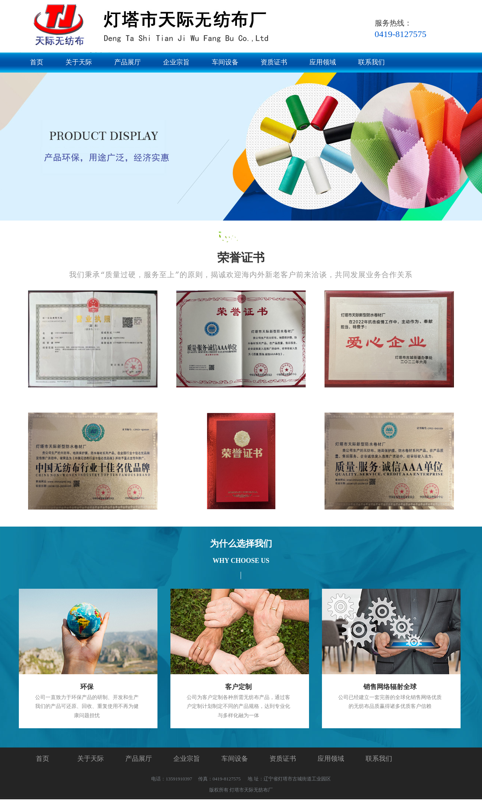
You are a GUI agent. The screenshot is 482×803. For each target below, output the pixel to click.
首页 (36, 62)
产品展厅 (127, 62)
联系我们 (371, 62)
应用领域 (322, 62)
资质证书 (274, 62)
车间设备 (225, 62)
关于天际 (78, 62)
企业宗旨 (176, 62)
